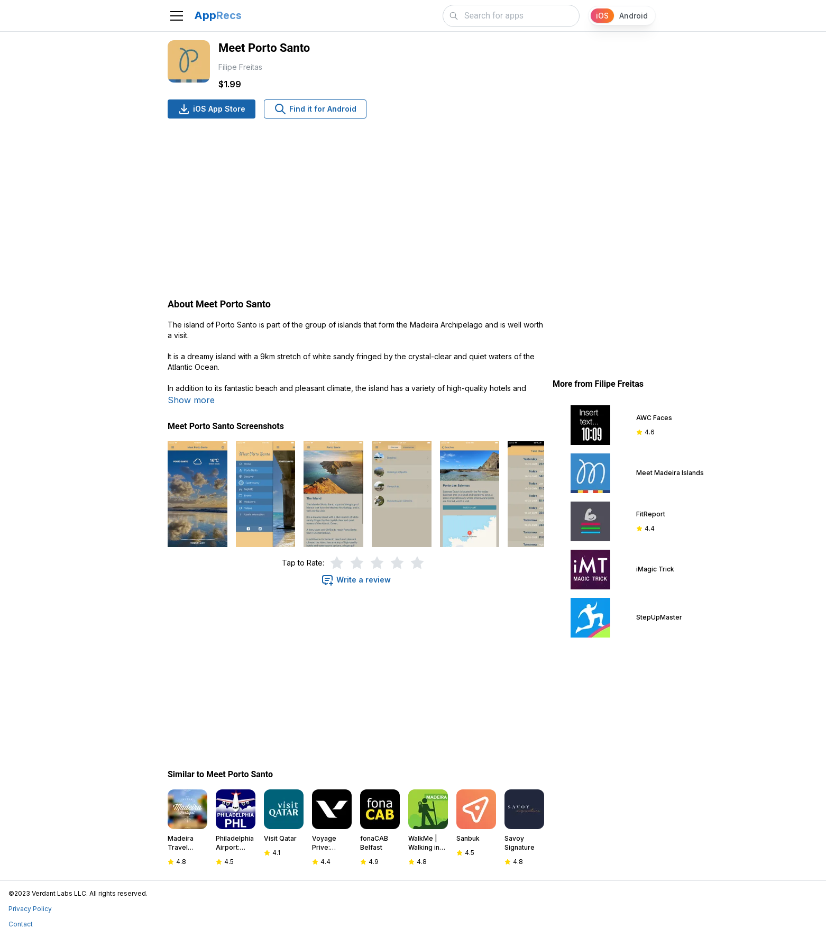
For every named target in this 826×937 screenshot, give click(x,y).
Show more (191, 400)
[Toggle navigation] (177, 16)
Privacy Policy (30, 909)
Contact (20, 924)
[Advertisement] (356, 209)
